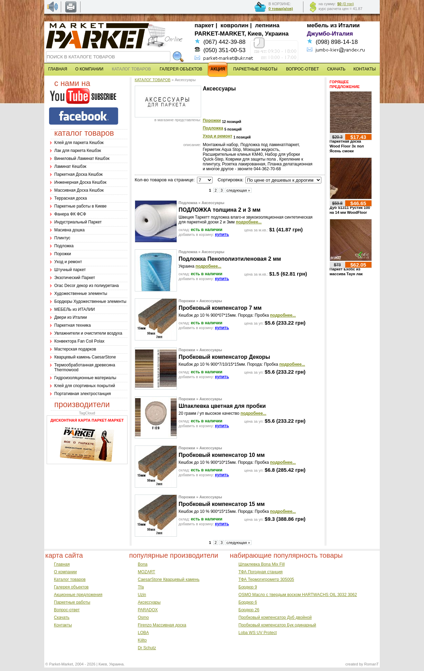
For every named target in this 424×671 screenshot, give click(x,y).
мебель (318, 25)
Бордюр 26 (248, 609)
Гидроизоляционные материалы (85, 377)
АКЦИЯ (217, 69)
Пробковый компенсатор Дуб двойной (275, 617)
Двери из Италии (70, 317)
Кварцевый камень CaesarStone (85, 357)
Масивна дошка (69, 230)
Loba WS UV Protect (257, 632)
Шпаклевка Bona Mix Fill (261, 564)
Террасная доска (70, 198)
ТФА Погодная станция (260, 571)
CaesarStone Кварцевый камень (168, 579)
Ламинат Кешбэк (70, 166)
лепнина (267, 25)
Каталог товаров (70, 579)
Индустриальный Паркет (78, 222)
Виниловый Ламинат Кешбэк (82, 158)
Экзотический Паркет (74, 277)
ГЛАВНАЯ (57, 69)
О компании (65, 571)
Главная (62, 564)
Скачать (61, 617)
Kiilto (142, 640)
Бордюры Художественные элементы (90, 301)
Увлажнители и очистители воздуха (88, 333)
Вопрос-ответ (66, 609)
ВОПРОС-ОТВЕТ (302, 69)
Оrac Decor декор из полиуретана (86, 285)
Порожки (62, 253)
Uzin (142, 594)
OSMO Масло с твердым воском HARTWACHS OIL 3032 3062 (297, 594)
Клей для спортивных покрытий (84, 385)
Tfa (141, 587)
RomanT (371, 664)
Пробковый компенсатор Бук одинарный (277, 625)
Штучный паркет (70, 269)
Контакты (63, 625)
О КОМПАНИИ (89, 69)
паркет (204, 25)
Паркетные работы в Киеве (80, 206)
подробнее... (249, 222)
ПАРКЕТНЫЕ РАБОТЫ (255, 69)
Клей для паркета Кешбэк (79, 142)
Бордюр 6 (247, 602)
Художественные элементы (80, 293)
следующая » (238, 190)
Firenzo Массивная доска (162, 625)
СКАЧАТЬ (336, 69)
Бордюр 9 (247, 587)
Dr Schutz (147, 647)
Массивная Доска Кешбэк (79, 190)
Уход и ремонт (68, 261)
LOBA (143, 632)
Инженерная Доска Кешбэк (80, 182)
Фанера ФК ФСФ (70, 214)
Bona (143, 564)
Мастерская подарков (75, 349)
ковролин (234, 25)
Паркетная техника (72, 325)
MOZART (146, 571)
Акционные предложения (78, 594)
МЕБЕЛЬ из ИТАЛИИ (74, 309)
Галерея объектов (71, 587)
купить (222, 234)
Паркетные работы (72, 602)
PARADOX (148, 609)
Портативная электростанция (82, 393)
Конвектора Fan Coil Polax (79, 341)
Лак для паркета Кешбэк (77, 150)
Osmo (143, 617)
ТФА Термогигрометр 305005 (266, 579)
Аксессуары (149, 602)
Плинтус (62, 238)
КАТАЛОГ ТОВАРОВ (153, 80)
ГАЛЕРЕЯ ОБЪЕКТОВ (181, 69)
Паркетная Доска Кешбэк (78, 174)
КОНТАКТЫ (365, 69)
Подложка (64, 245)
